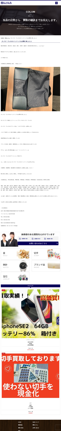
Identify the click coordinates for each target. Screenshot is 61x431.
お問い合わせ (36, 427)
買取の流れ (21, 427)
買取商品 (20, 425)
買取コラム (7, 38)
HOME (2, 38)
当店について (36, 422)
